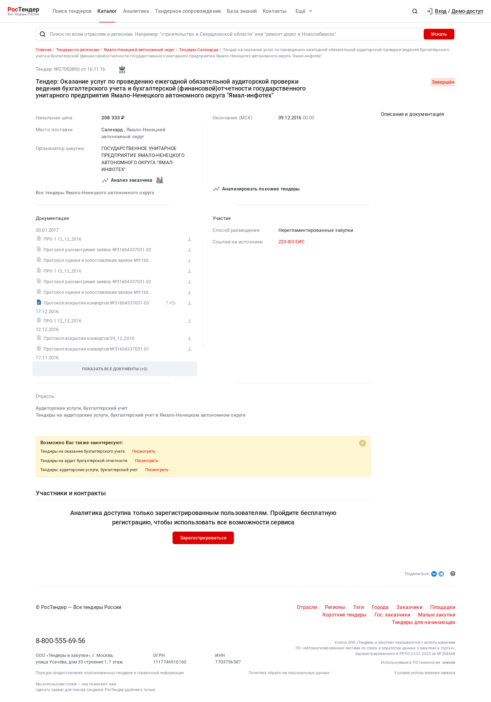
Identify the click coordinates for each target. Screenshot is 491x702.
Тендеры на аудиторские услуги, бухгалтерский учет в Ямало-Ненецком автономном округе (141, 416)
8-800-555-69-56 (60, 642)
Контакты (275, 11)
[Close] (362, 444)
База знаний (242, 11)
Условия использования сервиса (424, 674)
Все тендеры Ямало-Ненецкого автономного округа (95, 194)
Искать (439, 36)
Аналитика (136, 11)
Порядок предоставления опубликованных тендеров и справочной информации (110, 674)
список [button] (448, 664)
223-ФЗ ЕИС (291, 243)
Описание (412, 116)
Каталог (107, 11)
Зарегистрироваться (203, 539)
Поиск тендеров (72, 11)
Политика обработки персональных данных (289, 674)
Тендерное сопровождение (188, 11)
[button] (414, 11)
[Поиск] (42, 36)
